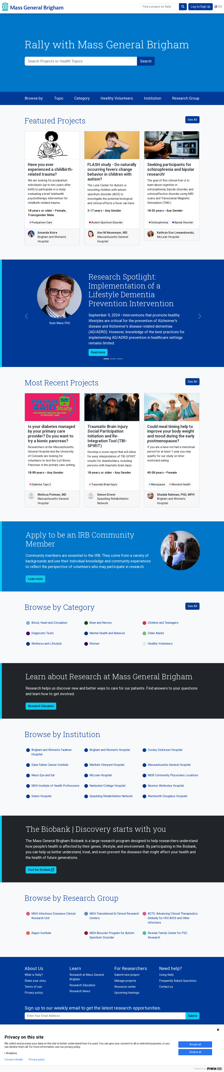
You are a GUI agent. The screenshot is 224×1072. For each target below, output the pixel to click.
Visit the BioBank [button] (41, 870)
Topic (59, 98)
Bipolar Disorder (182, 222)
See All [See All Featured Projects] (192, 119)
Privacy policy (34, 992)
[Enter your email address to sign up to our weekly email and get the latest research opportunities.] (105, 1015)
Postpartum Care (41, 222)
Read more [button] (98, 352)
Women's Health (179, 484)
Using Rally (166, 975)
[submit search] (183, 6)
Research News (79, 991)
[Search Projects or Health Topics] (81, 61)
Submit (192, 1016)
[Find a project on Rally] (159, 6)
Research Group (185, 98)
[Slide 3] (120, 359)
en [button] (218, 6)
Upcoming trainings (126, 992)
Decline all (195, 1052)
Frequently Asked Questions (177, 980)
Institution (152, 98)
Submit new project (126, 975)
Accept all (195, 1044)
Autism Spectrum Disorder (106, 222)
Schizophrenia (158, 222)
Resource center (125, 986)
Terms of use (33, 986)
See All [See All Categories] (192, 606)
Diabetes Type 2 (40, 484)
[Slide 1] (106, 359)
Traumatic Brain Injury (103, 484)
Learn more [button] (35, 579)
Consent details (13, 1059)
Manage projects (125, 980)
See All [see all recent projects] (192, 381)
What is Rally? (34, 975)
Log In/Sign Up (200, 6)
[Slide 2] (113, 359)
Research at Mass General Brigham (86, 977)
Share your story (35, 980)
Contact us (166, 986)
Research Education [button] (41, 706)
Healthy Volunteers (117, 98)
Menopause (157, 484)
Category (82, 98)
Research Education (82, 985)
